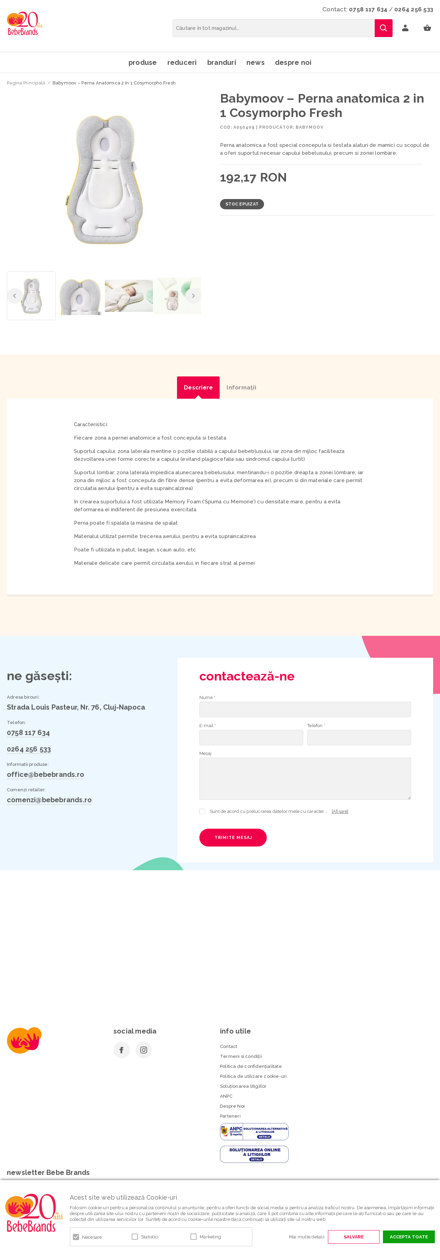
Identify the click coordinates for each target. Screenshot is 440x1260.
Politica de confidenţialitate (251, 1066)
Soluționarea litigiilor (243, 1086)
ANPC (226, 1096)
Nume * (207, 697)
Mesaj (205, 753)
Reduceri (182, 62)
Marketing (210, 1236)
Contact (228, 1046)
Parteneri (230, 1116)
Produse (143, 62)
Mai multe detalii (306, 1236)
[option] (104, 179)
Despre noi (293, 62)
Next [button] (193, 296)
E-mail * (207, 725)
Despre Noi (232, 1106)
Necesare (92, 1237)
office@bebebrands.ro (45, 774)
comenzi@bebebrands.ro (49, 800)
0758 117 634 (368, 9)
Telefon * (316, 725)
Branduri (221, 62)
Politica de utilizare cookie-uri (253, 1076)
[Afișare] (340, 811)
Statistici (150, 1236)
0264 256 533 (413, 9)
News (255, 62)
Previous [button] (15, 296)
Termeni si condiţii (241, 1056)
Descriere (198, 387)
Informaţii (241, 387)
